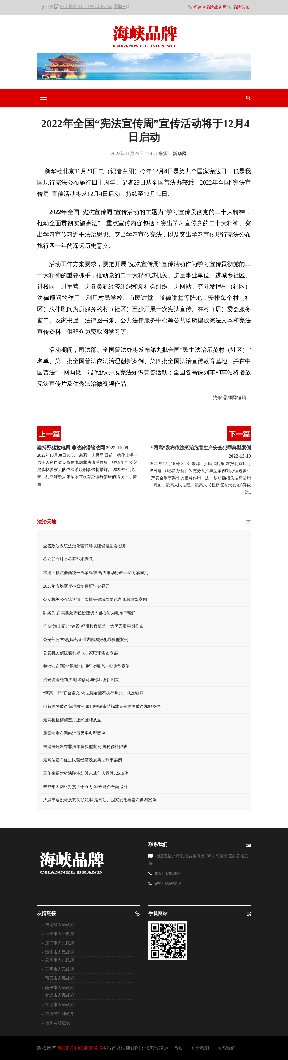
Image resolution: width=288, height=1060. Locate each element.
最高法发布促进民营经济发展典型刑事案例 (82, 760)
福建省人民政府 (59, 924)
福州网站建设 (57, 1023)
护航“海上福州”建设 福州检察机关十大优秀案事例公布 (93, 626)
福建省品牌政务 (59, 1014)
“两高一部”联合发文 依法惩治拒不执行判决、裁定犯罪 (93, 693)
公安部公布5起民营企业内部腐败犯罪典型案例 (85, 639)
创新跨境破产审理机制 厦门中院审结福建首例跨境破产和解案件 (102, 706)
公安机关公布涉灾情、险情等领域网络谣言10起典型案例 (95, 599)
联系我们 (225, 1048)
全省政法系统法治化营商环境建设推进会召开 (84, 546)
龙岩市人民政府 (59, 995)
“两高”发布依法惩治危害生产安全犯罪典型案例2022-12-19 (201, 452)
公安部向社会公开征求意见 (68, 559)
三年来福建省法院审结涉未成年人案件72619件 (85, 773)
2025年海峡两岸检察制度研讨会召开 (76, 586)
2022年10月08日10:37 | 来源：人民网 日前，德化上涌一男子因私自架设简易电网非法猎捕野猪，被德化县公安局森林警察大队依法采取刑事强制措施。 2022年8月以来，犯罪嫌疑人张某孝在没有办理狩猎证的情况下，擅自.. (87, 469)
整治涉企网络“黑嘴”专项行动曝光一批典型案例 (86, 666)
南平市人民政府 (59, 987)
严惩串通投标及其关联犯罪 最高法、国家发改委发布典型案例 (99, 800)
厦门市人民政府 (59, 943)
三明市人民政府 (59, 969)
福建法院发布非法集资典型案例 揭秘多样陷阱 (85, 746)
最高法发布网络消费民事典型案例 (74, 733)
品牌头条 (241, 7)
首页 (178, 1048)
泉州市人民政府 (59, 960)
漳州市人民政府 (59, 952)
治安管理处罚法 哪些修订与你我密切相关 (81, 680)
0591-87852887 (168, 873)
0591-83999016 (168, 884)
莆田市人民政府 (59, 978)
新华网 (180, 153)
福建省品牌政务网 (210, 7)
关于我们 (199, 1048)
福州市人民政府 (59, 934)
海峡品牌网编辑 (229, 397)
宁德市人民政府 (59, 1004)
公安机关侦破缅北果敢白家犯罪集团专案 (80, 653)
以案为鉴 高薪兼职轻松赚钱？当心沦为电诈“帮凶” (89, 613)
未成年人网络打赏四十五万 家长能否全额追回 (85, 787)
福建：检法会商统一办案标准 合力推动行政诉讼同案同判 (95, 573)
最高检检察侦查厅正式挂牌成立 (72, 720)
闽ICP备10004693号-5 (79, 1047)
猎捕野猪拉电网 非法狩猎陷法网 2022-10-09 (82, 447)
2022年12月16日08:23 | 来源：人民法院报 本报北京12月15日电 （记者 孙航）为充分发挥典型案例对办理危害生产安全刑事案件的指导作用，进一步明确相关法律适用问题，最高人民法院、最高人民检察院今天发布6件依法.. (200, 478)
